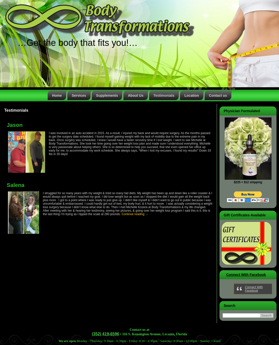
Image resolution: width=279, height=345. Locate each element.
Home (57, 95)
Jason (15, 125)
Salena (15, 185)
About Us (135, 95)
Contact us (218, 95)
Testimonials (164, 95)
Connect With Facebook (246, 275)
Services (79, 95)
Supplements (107, 95)
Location (191, 95)
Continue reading (135, 214)
